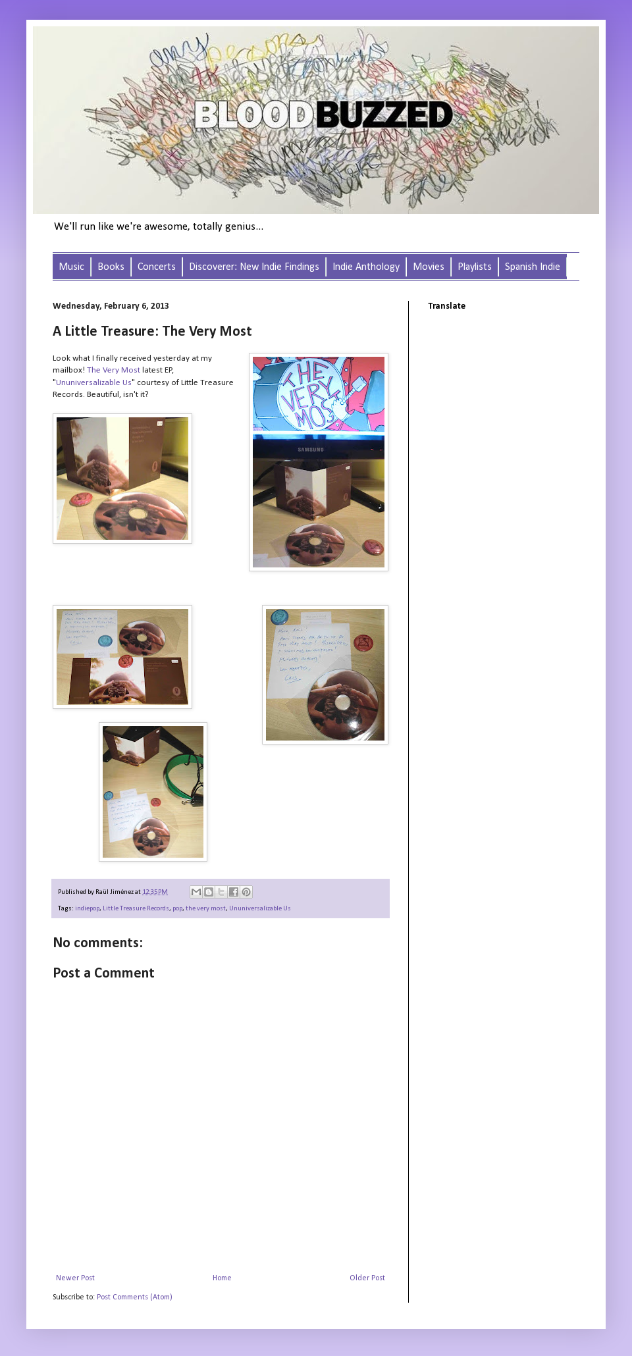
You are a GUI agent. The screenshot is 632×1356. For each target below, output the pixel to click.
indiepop (87, 908)
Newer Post (75, 1278)
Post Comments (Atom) (134, 1297)
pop (177, 908)
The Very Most (113, 370)
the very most (206, 908)
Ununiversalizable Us (94, 382)
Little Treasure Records (136, 908)
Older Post (367, 1278)
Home (222, 1278)
